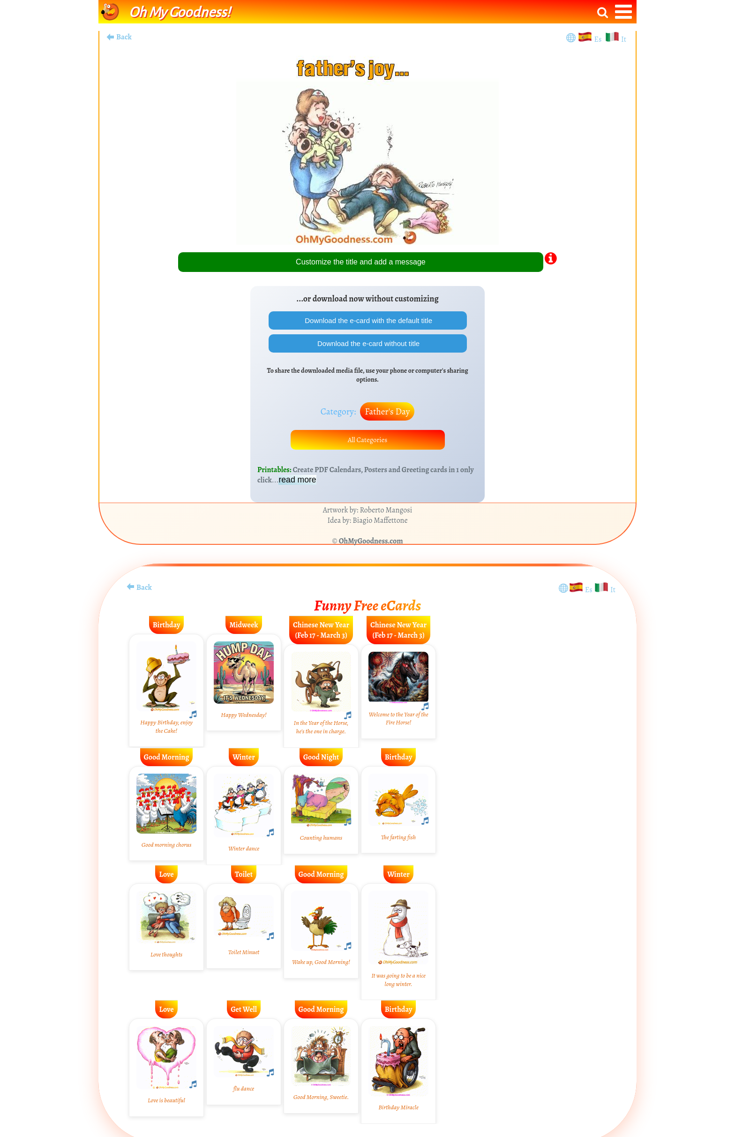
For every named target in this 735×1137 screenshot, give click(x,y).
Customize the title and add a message (361, 262)
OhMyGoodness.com (371, 546)
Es (598, 39)
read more (297, 484)
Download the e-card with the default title (367, 321)
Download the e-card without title (367, 345)
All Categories (367, 443)
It (623, 39)
